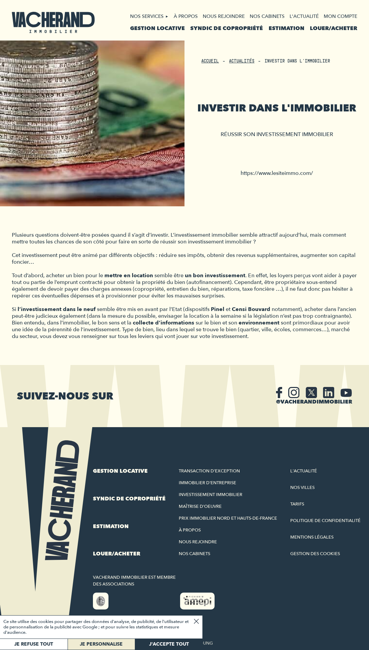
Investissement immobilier (210, 495)
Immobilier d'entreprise (207, 483)
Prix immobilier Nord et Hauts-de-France (228, 518)
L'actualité (304, 16)
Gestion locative (157, 28)
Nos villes (302, 488)
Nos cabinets (267, 16)
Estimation (286, 28)
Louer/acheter (333, 28)
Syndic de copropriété (226, 28)
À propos (186, 16)
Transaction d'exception (209, 471)
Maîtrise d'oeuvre (200, 506)
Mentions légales (312, 537)
